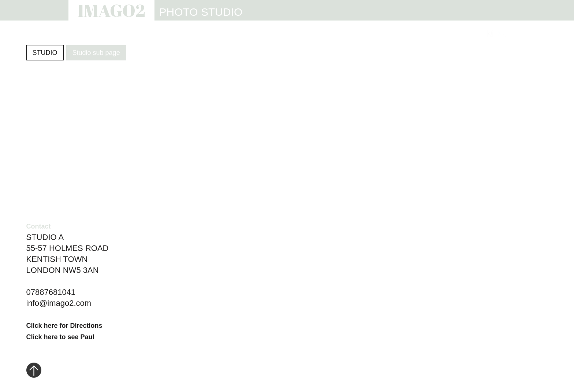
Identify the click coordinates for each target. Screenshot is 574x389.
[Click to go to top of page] (33, 371)
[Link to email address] (501, 33)
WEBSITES (339, 33)
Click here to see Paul (60, 337)
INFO (377, 33)
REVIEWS (414, 33)
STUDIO (296, 33)
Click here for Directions (64, 326)
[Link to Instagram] (490, 33)
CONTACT (459, 33)
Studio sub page (96, 53)
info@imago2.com (59, 303)
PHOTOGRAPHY (244, 33)
